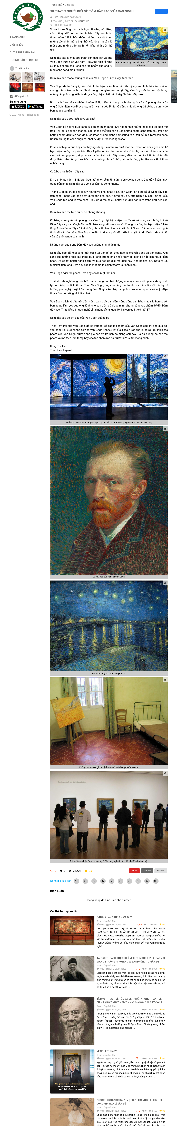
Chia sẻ (69, 4)
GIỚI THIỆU (16, 44)
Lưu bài (147, 870)
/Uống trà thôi (19, 96)
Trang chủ (56, 4)
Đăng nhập (94, 900)
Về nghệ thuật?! (107, 1051)
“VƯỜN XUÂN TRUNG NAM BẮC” (114, 917)
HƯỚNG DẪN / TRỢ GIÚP (24, 60)
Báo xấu (160, 870)
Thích (134, 870)
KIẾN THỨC (83, 21)
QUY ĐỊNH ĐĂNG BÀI (22, 52)
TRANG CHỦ (17, 37)
